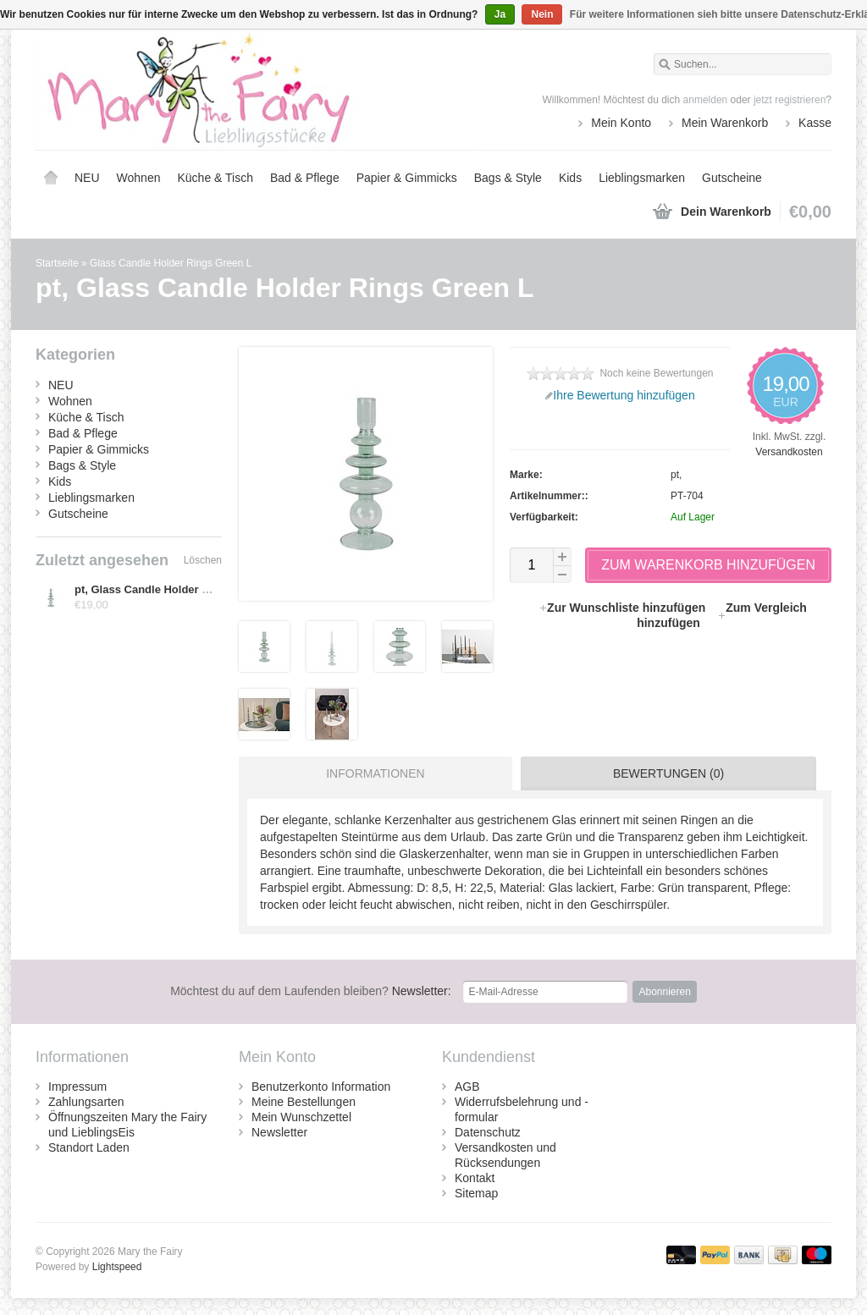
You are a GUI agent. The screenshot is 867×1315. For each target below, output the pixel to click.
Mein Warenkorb (725, 122)
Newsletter (279, 1132)
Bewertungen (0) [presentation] (668, 773)
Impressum (77, 1086)
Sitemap (476, 1193)
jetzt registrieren (790, 100)
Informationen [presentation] (375, 773)
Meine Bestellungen (303, 1102)
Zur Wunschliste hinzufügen (623, 607)
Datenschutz (488, 1132)
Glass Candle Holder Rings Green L (170, 263)
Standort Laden (89, 1147)
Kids (570, 177)
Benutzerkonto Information (320, 1086)
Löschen (203, 560)
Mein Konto (621, 122)
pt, (676, 475)
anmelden (705, 100)
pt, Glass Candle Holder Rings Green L (176, 589)
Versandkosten (788, 452)
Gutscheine (732, 177)
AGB (467, 1086)
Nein (542, 14)
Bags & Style (508, 177)
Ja (499, 14)
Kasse (814, 122)
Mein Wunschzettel (301, 1117)
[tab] (371, 773)
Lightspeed (117, 1267)
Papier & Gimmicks (406, 177)
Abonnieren (664, 992)
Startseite (51, 177)
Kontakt (474, 1178)
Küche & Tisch (215, 177)
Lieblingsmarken (642, 177)
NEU (87, 177)
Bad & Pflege (305, 177)
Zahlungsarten (86, 1102)
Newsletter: (310, 991)
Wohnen (139, 177)
